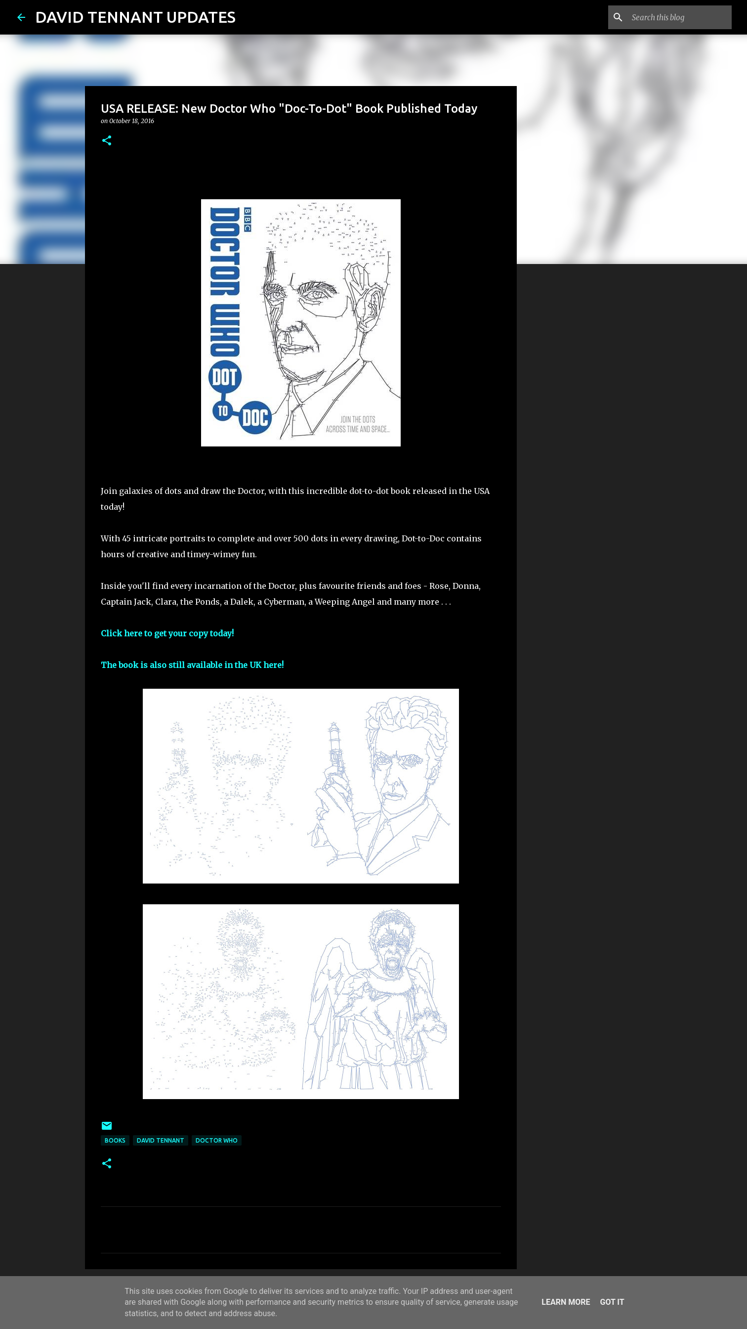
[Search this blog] (680, 17)
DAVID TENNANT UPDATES (135, 17)
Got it (612, 1302)
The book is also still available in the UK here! (192, 665)
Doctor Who (217, 1140)
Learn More (565, 1302)
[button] (107, 141)
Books (115, 1140)
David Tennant (160, 1140)
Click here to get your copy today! (167, 633)
